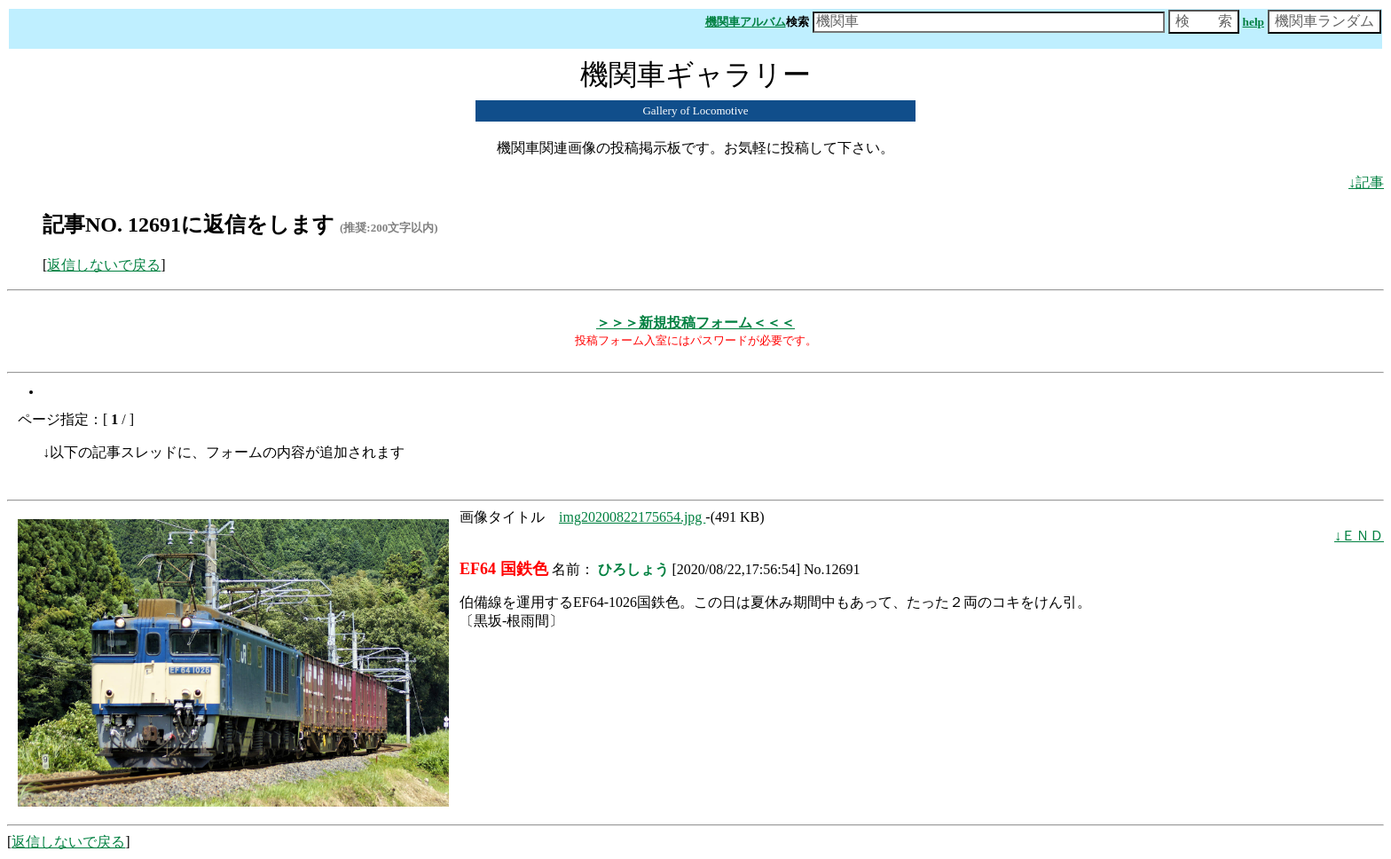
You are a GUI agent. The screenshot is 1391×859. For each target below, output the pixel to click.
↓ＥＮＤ (1359, 535)
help (1253, 21)
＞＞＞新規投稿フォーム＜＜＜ (695, 322)
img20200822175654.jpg (632, 516)
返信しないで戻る (104, 264)
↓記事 (1366, 182)
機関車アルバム (745, 21)
